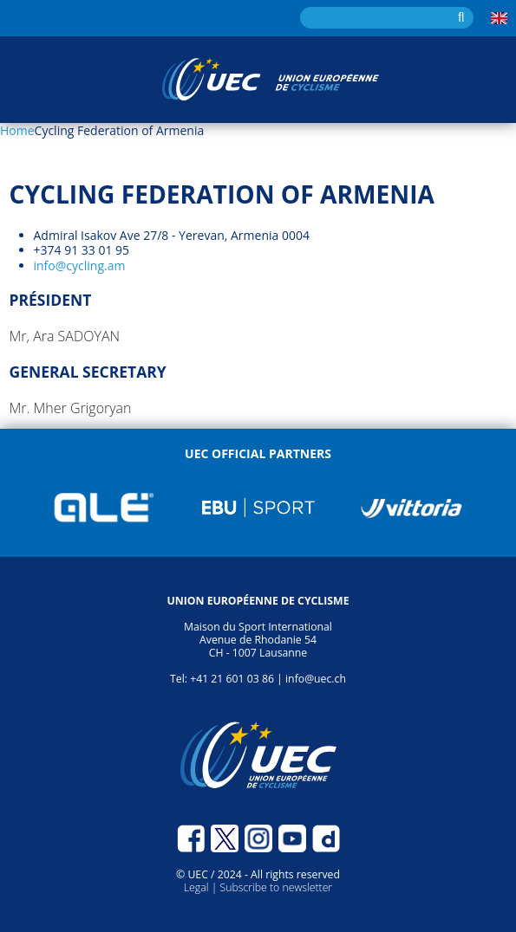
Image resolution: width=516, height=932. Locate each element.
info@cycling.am (80, 265)
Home (17, 130)
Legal (198, 887)
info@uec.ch (315, 678)
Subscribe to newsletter (275, 887)
